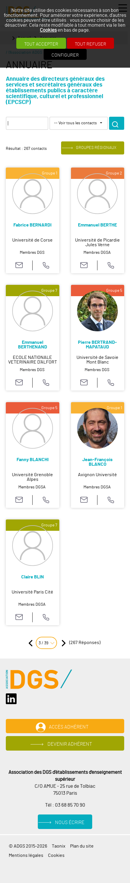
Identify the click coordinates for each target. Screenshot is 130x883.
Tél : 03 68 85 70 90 (65, 805)
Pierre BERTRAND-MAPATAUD (97, 344)
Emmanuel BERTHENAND (32, 344)
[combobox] (78, 123)
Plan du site (82, 846)
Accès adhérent (69, 726)
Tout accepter (41, 44)
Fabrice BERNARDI (32, 225)
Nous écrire (69, 822)
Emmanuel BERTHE (97, 225)
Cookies (48, 30)
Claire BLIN (32, 577)
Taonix (58, 846)
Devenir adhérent (69, 744)
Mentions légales (26, 855)
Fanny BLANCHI (33, 459)
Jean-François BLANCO (97, 462)
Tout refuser (90, 44)
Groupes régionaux (96, 148)
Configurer (65, 55)
